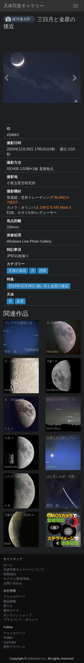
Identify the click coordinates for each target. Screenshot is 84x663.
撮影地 (12, 177)
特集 (10, 279)
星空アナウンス (14, 647)
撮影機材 (14, 191)
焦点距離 (14, 221)
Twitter (8, 637)
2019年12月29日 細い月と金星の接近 (39, 286)
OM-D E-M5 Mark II (55, 207)
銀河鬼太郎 (21, 19)
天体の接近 (17, 270)
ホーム (8, 565)
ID (8, 129)
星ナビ (8, 606)
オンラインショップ (17, 615)
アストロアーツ (14, 596)
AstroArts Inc (37, 658)
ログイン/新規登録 (16, 578)
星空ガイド (11, 610)
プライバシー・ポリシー (20, 619)
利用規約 (9, 574)
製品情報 (9, 601)
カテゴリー (16, 264)
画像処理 (14, 235)
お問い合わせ (12, 583)
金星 (20, 301)
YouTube (9, 642)
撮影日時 (14, 143)
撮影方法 (14, 162)
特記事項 (14, 250)
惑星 (42, 270)
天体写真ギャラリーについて (23, 569)
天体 (10, 294)
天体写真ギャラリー (24, 5)
